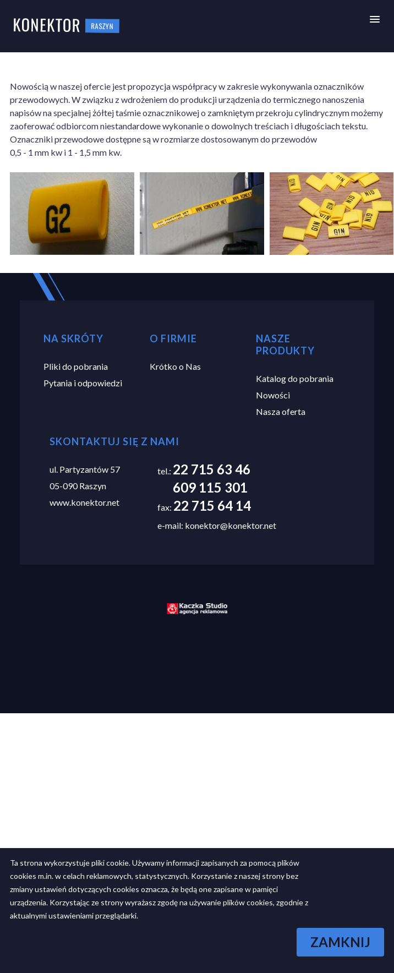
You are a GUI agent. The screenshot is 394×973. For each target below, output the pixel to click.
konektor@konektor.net (230, 525)
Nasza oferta (280, 411)
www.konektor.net (84, 502)
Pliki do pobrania (75, 366)
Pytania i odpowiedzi (82, 383)
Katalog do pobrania (294, 378)
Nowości (273, 395)
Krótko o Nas (175, 366)
